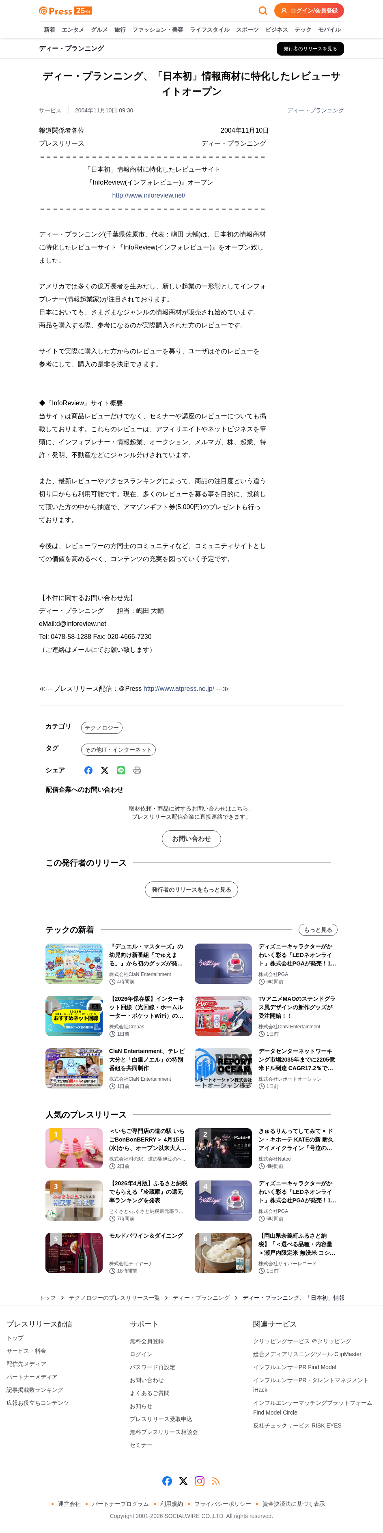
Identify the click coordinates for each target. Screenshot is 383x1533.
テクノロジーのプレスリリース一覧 (114, 1297)
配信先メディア (26, 1364)
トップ (47, 1297)
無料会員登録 (147, 1341)
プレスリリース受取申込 (161, 1419)
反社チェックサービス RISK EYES (297, 1425)
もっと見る (318, 930)
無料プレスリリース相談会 (164, 1432)
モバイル (329, 30)
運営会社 (69, 1504)
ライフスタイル (210, 30)
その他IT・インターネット (118, 749)
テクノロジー (102, 728)
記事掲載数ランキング (34, 1390)
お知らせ (141, 1406)
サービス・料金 (26, 1351)
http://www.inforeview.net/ (148, 195)
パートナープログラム (120, 1504)
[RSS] (216, 1481)
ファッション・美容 (157, 30)
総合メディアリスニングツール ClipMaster (307, 1354)
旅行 (120, 30)
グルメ (99, 30)
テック (303, 30)
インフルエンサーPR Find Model (294, 1367)
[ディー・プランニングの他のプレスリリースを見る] (310, 49)
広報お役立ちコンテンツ (37, 1403)
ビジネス (276, 30)
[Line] (121, 770)
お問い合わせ (191, 838)
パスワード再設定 (152, 1367)
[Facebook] (88, 770)
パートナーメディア (32, 1377)
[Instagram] (199, 1481)
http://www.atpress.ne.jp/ (179, 688)
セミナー (141, 1445)
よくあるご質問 (150, 1393)
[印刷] (137, 770)
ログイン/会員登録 (309, 10)
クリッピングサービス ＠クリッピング (302, 1341)
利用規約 (171, 1504)
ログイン (141, 1354)
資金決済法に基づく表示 (294, 1504)
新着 (49, 30)
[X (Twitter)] (105, 770)
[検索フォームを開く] (263, 10)
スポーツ (247, 30)
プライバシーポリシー (222, 1504)
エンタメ (73, 30)
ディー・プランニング (315, 110)
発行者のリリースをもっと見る (191, 889)
